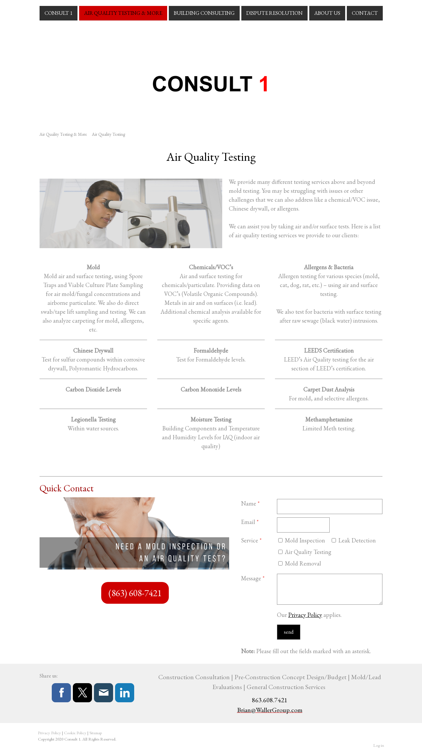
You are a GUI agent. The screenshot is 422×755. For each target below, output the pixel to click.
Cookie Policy (75, 733)
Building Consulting (204, 12)
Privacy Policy (305, 615)
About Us (327, 12)
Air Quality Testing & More (123, 12)
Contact (365, 12)
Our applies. (309, 615)
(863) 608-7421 (135, 593)
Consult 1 (59, 12)
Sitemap (95, 733)
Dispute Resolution (274, 12)
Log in (378, 745)
